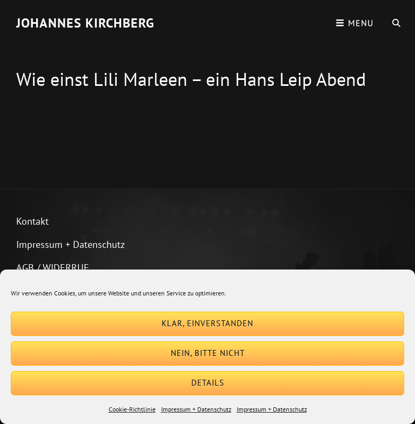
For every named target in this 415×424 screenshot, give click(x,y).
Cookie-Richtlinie (132, 409)
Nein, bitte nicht (208, 353)
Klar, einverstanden (207, 323)
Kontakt (32, 221)
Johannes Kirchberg (85, 23)
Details (207, 383)
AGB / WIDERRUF (52, 267)
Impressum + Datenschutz (196, 409)
